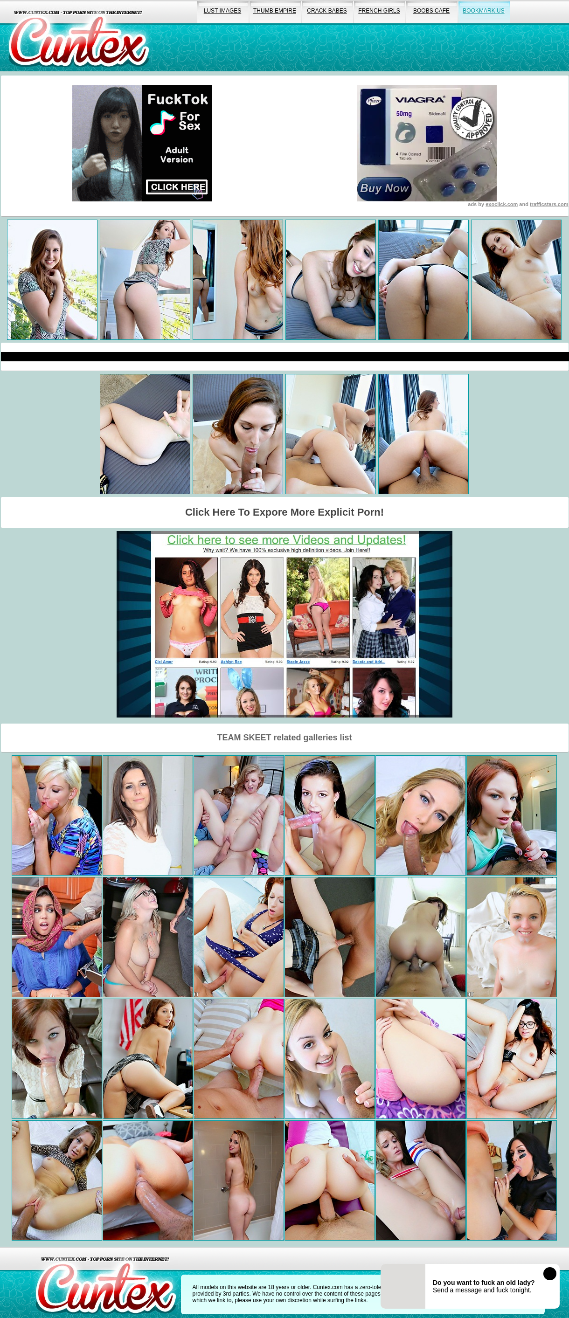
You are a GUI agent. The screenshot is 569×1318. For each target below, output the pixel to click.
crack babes (327, 10)
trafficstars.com (549, 204)
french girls (379, 10)
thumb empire (274, 10)
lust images (222, 10)
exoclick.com (502, 204)
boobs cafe (431, 10)
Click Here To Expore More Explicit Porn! (284, 512)
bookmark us (483, 10)
